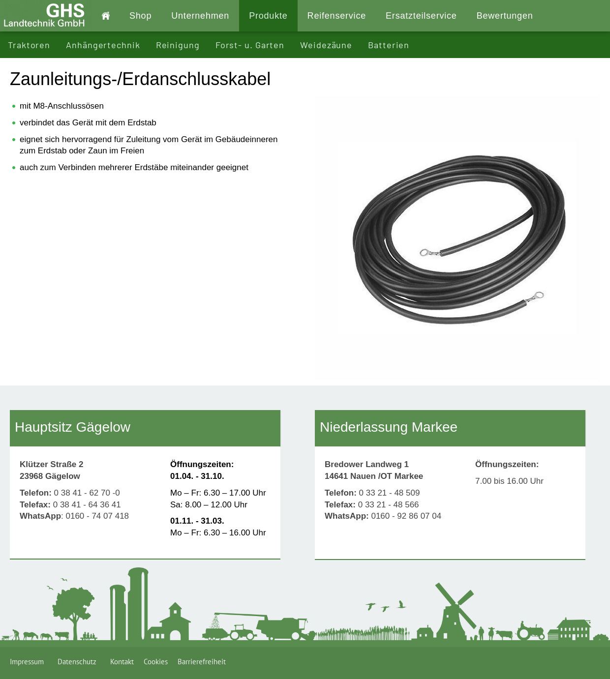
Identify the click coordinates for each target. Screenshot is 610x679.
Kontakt (122, 661)
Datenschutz (79, 661)
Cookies (156, 661)
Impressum (29, 661)
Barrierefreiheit (202, 661)
